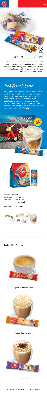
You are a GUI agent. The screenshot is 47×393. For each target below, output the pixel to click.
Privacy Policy (34, 389)
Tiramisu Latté (23, 378)
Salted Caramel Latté (23, 333)
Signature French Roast (24, 288)
